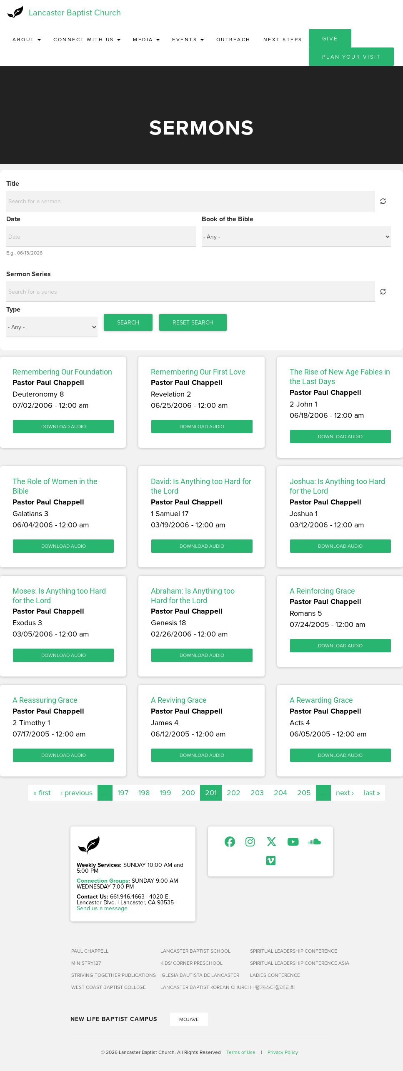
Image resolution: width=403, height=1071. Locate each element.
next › (345, 792)
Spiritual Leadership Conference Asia (291, 962)
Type (13, 309)
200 (188, 792)
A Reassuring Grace (45, 700)
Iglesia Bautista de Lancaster (199, 975)
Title (12, 183)
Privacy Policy (283, 1052)
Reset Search (193, 322)
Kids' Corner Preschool (191, 962)
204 (280, 792)
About (27, 39)
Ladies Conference (275, 975)
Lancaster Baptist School (195, 950)
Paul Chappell (89, 950)
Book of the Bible (227, 219)
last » (372, 792)
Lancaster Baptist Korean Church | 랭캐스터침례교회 (201, 987)
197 (123, 792)
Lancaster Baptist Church (75, 12)
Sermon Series (28, 274)
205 (304, 792)
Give (330, 38)
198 (144, 792)
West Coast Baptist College (108, 987)
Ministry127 (86, 962)
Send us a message (102, 908)
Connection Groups (102, 880)
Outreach (233, 39)
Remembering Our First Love (198, 371)
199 (165, 792)
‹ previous (76, 792)
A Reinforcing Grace (322, 591)
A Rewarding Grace (321, 700)
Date (13, 219)
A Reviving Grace (179, 700)
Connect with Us (86, 39)
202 (233, 792)
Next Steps (283, 39)
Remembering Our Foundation (62, 371)
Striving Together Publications (112, 975)
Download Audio (63, 426)
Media (146, 39)
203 (257, 792)
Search (128, 322)
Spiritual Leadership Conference (291, 950)
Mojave (189, 1019)
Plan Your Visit (351, 56)
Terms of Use (240, 1052)
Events (188, 39)
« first (41, 792)
